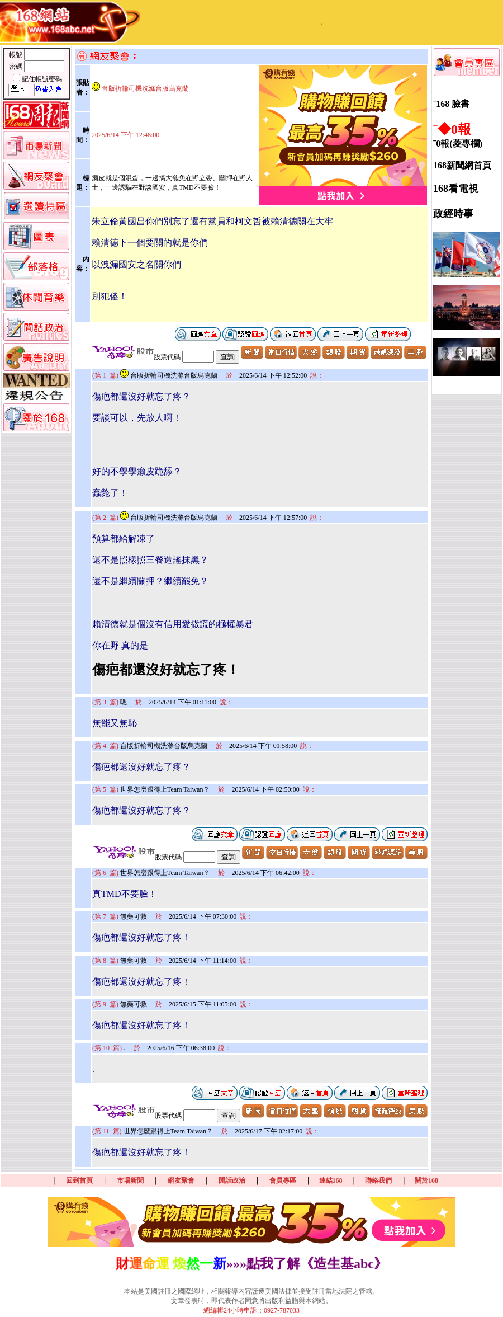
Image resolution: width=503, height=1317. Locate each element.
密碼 (16, 66)
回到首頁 (79, 1180)
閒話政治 (232, 1180)
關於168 (426, 1180)
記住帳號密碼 (42, 79)
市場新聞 (130, 1180)
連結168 (331, 1180)
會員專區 (282, 1180)
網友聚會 (181, 1180)
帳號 (16, 55)
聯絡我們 (378, 1180)
